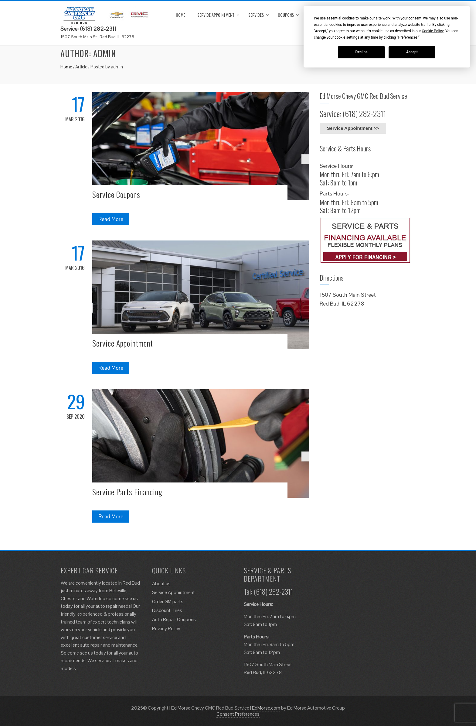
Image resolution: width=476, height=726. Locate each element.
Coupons (286, 15)
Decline (361, 52)
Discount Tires (167, 610)
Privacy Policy (166, 628)
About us (161, 583)
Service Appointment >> (353, 128)
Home (180, 15)
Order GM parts (167, 601)
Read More (110, 219)
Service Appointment (215, 15)
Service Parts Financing (127, 492)
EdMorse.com (266, 708)
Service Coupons (116, 194)
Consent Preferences (238, 714)
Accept (412, 52)
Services (256, 15)
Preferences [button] (408, 37)
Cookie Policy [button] (432, 31)
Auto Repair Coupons (174, 619)
